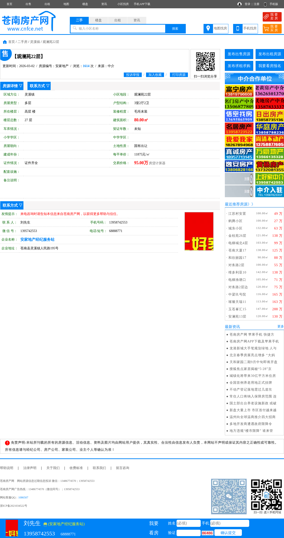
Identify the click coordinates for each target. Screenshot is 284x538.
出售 (28, 4)
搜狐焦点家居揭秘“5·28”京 (251, 369)
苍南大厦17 (237, 250)
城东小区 (235, 228)
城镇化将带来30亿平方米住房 (253, 376)
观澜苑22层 (51, 42)
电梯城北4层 (238, 243)
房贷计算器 (157, 163)
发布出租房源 (269, 54)
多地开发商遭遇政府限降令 (251, 424)
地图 (66, 4)
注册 (256, 4)
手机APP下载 (142, 4)
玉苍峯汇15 (237, 309)
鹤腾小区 (235, 221)
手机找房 (250, 28)
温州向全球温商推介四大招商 (253, 417)
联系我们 (99, 468)
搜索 (175, 28)
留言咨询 (122, 468)
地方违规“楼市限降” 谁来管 (251, 431)
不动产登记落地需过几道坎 (251, 389)
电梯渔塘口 (237, 280)
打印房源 (179, 75)
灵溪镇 (35, 42)
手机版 (274, 4)
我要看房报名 (269, 66)
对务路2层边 (238, 287)
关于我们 (53, 468)
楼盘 (85, 4)
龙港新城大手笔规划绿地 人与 (253, 348)
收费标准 (76, 468)
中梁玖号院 (237, 294)
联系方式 (37, 86)
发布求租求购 (239, 66)
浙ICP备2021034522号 (13, 505)
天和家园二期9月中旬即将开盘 (254, 362)
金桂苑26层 (237, 235)
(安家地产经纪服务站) (64, 524)
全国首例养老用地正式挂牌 (251, 382)
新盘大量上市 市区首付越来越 (253, 410)
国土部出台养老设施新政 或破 (253, 403)
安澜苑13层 (237, 316)
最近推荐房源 (236, 204)
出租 (47, 4)
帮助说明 (6, 468)
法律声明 (29, 468)
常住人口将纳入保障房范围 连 (253, 396)
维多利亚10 (237, 272)
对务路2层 (236, 265)
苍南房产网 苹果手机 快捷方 (252, 334)
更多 (280, 326)
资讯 (104, 4)
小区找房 (123, 4)
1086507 (23, 497)
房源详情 (10, 86)
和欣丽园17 (237, 258)
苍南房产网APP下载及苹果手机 (254, 341)
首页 (9, 4)
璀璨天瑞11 (237, 302)
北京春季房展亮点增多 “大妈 (252, 355)
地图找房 (220, 28)
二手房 (22, 42)
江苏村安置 (237, 213)
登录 (247, 4)
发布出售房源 (239, 54)
